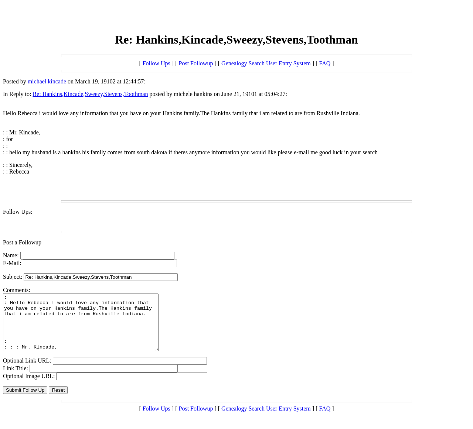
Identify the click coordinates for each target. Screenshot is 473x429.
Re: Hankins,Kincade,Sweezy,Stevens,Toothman (90, 94)
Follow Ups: (18, 212)
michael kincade (47, 81)
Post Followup (196, 63)
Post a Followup (22, 242)
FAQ (324, 63)
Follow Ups (156, 63)
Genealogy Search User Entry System (266, 63)
